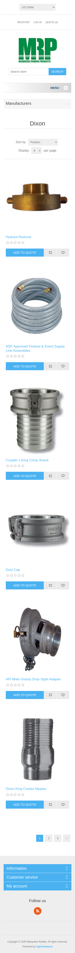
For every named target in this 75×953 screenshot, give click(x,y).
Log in (37, 22)
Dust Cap (13, 570)
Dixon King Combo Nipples (26, 789)
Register (23, 22)
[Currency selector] (37, 7)
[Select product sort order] (43, 142)
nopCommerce (44, 946)
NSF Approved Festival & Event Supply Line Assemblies (35, 348)
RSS (37, 911)
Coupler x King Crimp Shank (27, 460)
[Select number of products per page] (36, 150)
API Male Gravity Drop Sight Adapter (33, 679)
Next (66, 838)
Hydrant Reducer (19, 237)
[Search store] (29, 71)
